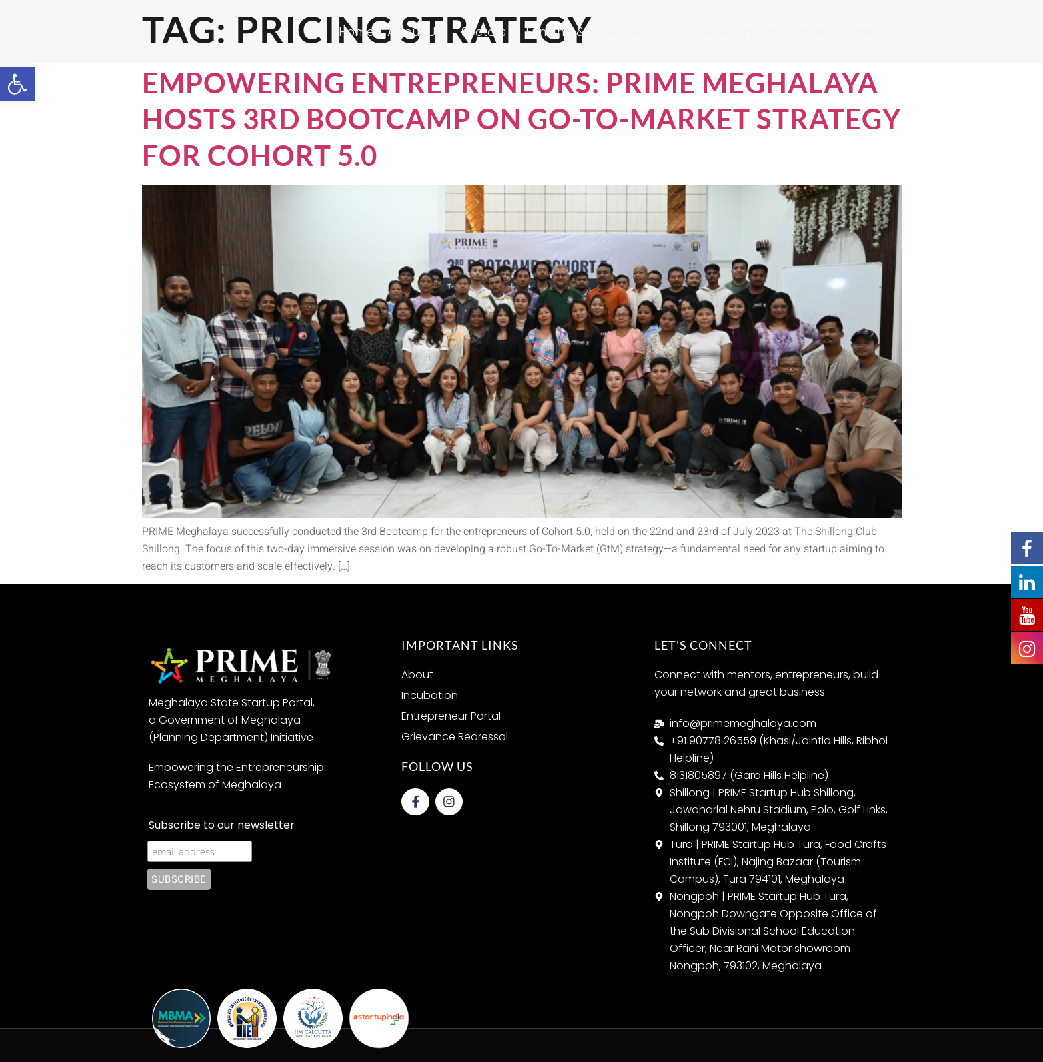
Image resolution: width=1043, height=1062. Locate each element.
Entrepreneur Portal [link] (720, 31)
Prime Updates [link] (840, 31)
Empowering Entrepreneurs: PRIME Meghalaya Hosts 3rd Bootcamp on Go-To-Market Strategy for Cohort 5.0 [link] (521, 119)
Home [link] (356, 31)
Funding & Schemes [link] (587, 31)
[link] (17, 84)
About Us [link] (417, 31)
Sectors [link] (487, 31)
